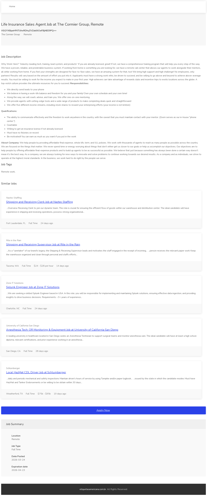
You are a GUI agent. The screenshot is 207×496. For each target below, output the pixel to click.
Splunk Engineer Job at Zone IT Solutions (32, 287)
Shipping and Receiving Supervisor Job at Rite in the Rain (43, 244)
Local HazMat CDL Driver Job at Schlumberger (36, 372)
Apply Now (103, 410)
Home (12, 5)
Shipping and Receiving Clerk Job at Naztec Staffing (39, 202)
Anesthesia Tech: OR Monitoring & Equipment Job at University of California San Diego (62, 330)
